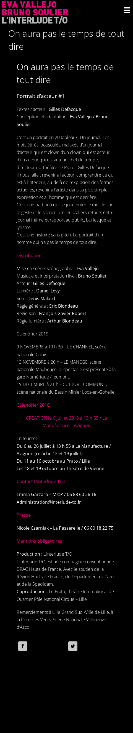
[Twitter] (73, 646)
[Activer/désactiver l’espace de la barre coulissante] (127, 10)
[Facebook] (23, 646)
